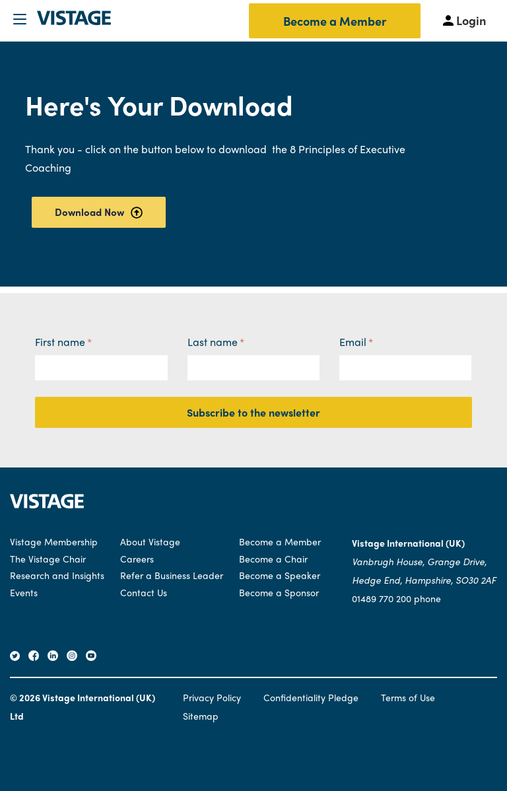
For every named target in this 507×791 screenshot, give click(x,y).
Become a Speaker (279, 575)
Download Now (99, 212)
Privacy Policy (212, 697)
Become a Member (334, 21)
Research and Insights (57, 575)
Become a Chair (273, 558)
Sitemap (201, 715)
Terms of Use (408, 697)
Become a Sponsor (279, 592)
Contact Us (143, 592)
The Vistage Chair (48, 558)
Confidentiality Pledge (310, 697)
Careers (137, 558)
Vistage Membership (54, 541)
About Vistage (150, 541)
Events (24, 592)
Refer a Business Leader (171, 575)
